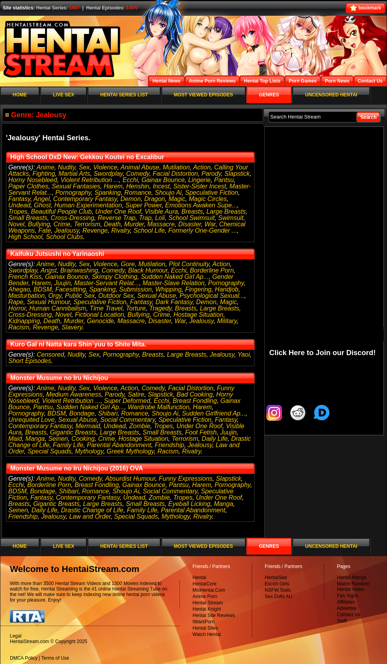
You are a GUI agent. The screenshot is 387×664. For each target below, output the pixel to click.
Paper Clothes (28, 186)
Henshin (138, 186)
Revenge (95, 230)
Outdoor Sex (116, 295)
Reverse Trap (117, 217)
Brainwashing (79, 270)
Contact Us (348, 614)
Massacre (160, 224)
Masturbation (26, 295)
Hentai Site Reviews (214, 615)
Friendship (169, 445)
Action (201, 167)
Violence (105, 167)
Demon (130, 199)
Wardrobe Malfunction (158, 407)
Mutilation (176, 167)
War (209, 224)
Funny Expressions (185, 478)
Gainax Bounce (163, 180)
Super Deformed (127, 400)
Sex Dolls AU (278, 596)
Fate (44, 230)
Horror (17, 308)
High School (25, 236)
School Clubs (64, 236)
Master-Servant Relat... (106, 283)
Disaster (189, 224)
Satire (136, 394)
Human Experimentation (88, 205)
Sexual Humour (48, 302)
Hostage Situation (198, 314)
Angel (42, 199)
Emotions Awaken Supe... (201, 205)
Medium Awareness (73, 394)
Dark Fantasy (174, 302)
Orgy (54, 295)
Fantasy (19, 199)
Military (226, 321)
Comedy (137, 173)
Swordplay (108, 173)
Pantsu (224, 180)
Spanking (108, 192)
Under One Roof (118, 211)
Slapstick (237, 173)
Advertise (347, 608)
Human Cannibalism (57, 308)
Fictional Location (99, 314)
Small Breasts (27, 217)
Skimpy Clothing (115, 276)
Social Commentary (127, 419)
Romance (137, 192)
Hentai (199, 577)
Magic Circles (208, 199)
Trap (145, 217)
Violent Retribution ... (90, 180)
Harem (113, 186)
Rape (15, 302)
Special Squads (49, 451)
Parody (211, 173)
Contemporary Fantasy (85, 199)
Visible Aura (161, 211)
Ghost (42, 205)
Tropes (18, 211)
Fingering (198, 289)
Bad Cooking (195, 394)
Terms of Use (55, 658)
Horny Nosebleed (32, 180)
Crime (62, 224)
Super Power (143, 205)
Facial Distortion (175, 173)
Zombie (139, 426)
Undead (19, 205)
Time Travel (106, 308)
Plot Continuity (189, 264)
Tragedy (160, 308)
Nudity (66, 167)
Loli (160, 217)
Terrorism (87, 224)
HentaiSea (276, 577)
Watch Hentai (207, 634)
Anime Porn (205, 596)
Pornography (73, 192)
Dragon (154, 199)
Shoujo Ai (168, 192)
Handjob (227, 289)
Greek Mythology (130, 451)
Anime (45, 167)
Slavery (72, 327)
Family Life (68, 445)
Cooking (83, 438)
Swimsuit (230, 217)
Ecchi (130, 180)
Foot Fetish (201, 432)
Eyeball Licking (189, 503)
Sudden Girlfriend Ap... (213, 413)
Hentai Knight (207, 609)
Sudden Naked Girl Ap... (175, 276)
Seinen (58, 438)
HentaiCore (205, 584)
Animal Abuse (140, 167)
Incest (161, 186)
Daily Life (215, 438)
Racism (18, 327)
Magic (176, 199)
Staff (341, 621)
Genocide (100, 321)
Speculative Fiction (211, 192)
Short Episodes (29, 360)
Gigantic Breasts (73, 432)
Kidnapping (24, 321)
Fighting (43, 173)
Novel (16, 224)
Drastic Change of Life (92, 510)
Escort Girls (277, 584)
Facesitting (70, 289)
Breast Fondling (195, 400)
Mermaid (87, 426)
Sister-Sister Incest (199, 186)
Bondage (81, 413)
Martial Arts (74, 173)
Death (112, 224)
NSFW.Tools (278, 590)
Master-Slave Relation (173, 283)
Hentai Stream (208, 603)
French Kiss (24, 276)
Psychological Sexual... (212, 295)
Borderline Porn (212, 270)
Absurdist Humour (130, 478)
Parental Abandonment (119, 445)
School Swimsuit (191, 217)
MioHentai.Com (209, 590)
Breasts (192, 211)
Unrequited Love (31, 419)
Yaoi (243, 354)
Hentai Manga (351, 577)
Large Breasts (226, 211)
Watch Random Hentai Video (353, 586)
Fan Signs (347, 595)
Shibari (108, 413)
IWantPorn (204, 621)
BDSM (43, 289)
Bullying (39, 224)
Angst (49, 270)
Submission (135, 289)
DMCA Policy (23, 658)
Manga (35, 438)
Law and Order (89, 516)
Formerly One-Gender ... (202, 230)
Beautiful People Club (61, 211)
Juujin (62, 283)
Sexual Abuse (156, 295)
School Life (149, 230)
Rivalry (120, 230)
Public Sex (80, 295)
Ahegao (19, 289)
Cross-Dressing (72, 217)
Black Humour (148, 270)
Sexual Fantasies (76, 186)
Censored (50, 354)
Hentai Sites (205, 628)
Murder (134, 224)
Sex (84, 167)
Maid (15, 438)
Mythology (89, 451)
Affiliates (346, 602)
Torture (136, 308)
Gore (128, 264)
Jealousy (66, 230)
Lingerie (199, 180)
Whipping (168, 289)
